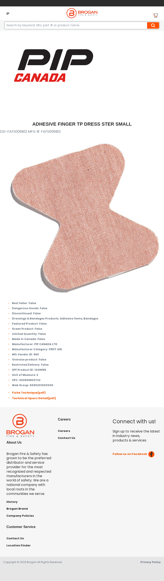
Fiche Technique (29, 393)
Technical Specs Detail (34, 398)
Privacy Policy (150, 562)
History (12, 502)
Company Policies (20, 516)
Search (154, 25)
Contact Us (66, 438)
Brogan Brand (17, 509)
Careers (64, 431)
